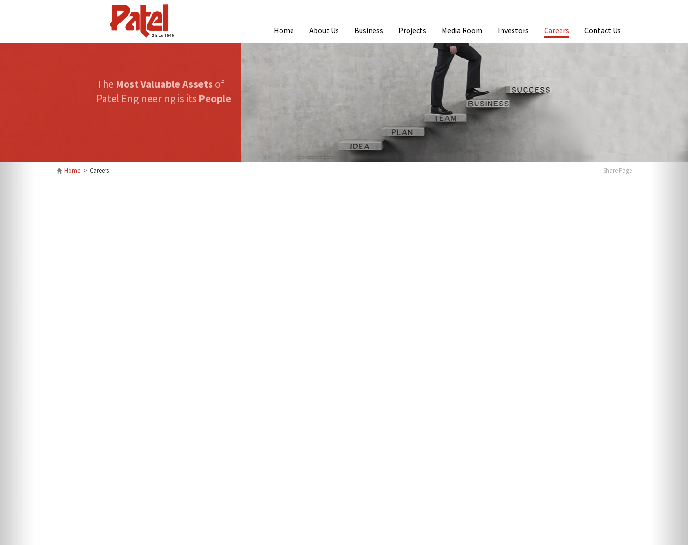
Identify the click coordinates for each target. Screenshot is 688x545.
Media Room (462, 30)
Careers (556, 30)
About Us (324, 30)
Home (284, 30)
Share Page (617, 170)
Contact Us (602, 30)
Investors (513, 30)
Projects (412, 30)
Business (368, 30)
